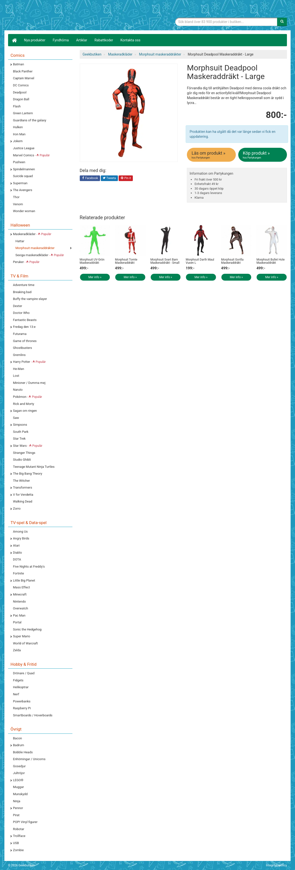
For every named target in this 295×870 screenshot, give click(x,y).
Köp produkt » (263, 154)
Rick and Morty (23, 404)
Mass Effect (21, 587)
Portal (17, 622)
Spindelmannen (24, 169)
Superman (20, 183)
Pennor (18, 808)
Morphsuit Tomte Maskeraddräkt (126, 261)
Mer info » (94, 277)
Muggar (18, 787)
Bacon (17, 738)
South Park (20, 432)
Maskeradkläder (32, 234)
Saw (16, 418)
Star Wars (27, 445)
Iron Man (19, 134)
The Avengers (22, 190)
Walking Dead (22, 501)
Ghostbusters (22, 348)
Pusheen (19, 162)
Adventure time (23, 285)
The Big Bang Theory (27, 473)
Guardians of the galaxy (29, 120)
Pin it (126, 178)
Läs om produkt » (212, 154)
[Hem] (14, 40)
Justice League (23, 148)
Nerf (16, 694)
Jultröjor (19, 773)
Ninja (16, 801)
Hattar (19, 241)
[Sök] (282, 22)
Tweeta (109, 178)
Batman (18, 64)
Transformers (22, 487)
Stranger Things (24, 453)
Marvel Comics (31, 155)
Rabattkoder (103, 40)
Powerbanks (21, 701)
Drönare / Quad (23, 673)
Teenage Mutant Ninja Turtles (34, 467)
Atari (16, 545)
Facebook (90, 178)
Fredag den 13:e (24, 327)
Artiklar (81, 40)
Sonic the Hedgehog (27, 629)
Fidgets (18, 680)
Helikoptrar (21, 687)
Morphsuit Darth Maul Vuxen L (200, 261)
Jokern (18, 141)
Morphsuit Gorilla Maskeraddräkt (232, 261)
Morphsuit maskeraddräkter (35, 248)
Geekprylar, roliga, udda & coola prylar (44, 16)
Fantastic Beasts (24, 320)
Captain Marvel (23, 78)
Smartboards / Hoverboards (32, 715)
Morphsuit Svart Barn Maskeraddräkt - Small (165, 261)
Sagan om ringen (25, 410)
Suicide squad (23, 176)
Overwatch (20, 608)
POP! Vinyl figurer (25, 822)
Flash (17, 106)
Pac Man (19, 615)
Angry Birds (21, 538)
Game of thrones (25, 341)
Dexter (17, 306)
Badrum (18, 745)
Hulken (18, 127)
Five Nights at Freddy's (29, 566)
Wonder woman (24, 211)
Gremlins (19, 355)
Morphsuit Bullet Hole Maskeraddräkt (270, 261)
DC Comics (21, 85)
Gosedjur (19, 766)
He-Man (18, 369)
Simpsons (20, 424)
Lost (16, 376)
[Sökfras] (226, 22)
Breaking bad (22, 292)
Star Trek (19, 438)
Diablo (17, 552)
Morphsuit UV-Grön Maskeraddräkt (92, 261)
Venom (18, 204)
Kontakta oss (130, 40)
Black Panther (23, 71)
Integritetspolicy (276, 865)
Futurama (19, 334)
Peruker (26, 262)
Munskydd (20, 794)
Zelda (17, 650)
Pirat (16, 815)
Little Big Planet (24, 580)
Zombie (18, 850)
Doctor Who (21, 313)
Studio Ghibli (22, 459)
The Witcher (21, 480)
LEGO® (18, 780)
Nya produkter (34, 40)
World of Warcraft (25, 643)
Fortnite (18, 573)
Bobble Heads (23, 752)
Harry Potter (29, 362)
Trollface (19, 836)
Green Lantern (23, 113)
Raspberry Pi (22, 708)
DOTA (17, 559)
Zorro (17, 508)
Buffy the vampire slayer (30, 299)
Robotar (18, 829)
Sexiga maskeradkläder (39, 255)
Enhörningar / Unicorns (29, 759)
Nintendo (19, 601)
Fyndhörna (61, 40)
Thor (16, 197)
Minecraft (19, 594)
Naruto (18, 389)
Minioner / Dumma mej (29, 383)
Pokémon (27, 397)
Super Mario (21, 636)
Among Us (20, 531)
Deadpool (19, 92)
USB (16, 843)
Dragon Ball (21, 99)
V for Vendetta (23, 494)
